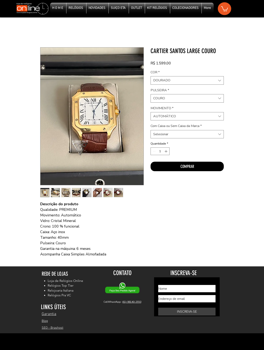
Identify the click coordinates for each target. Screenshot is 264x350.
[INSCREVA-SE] (187, 312)
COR (155, 72)
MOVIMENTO (162, 108)
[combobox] (187, 80)
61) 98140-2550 (132, 302)
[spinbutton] (160, 151)
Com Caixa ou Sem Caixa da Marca (176, 126)
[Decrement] (153, 151)
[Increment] (166, 151)
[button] (224, 9)
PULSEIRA (160, 90)
